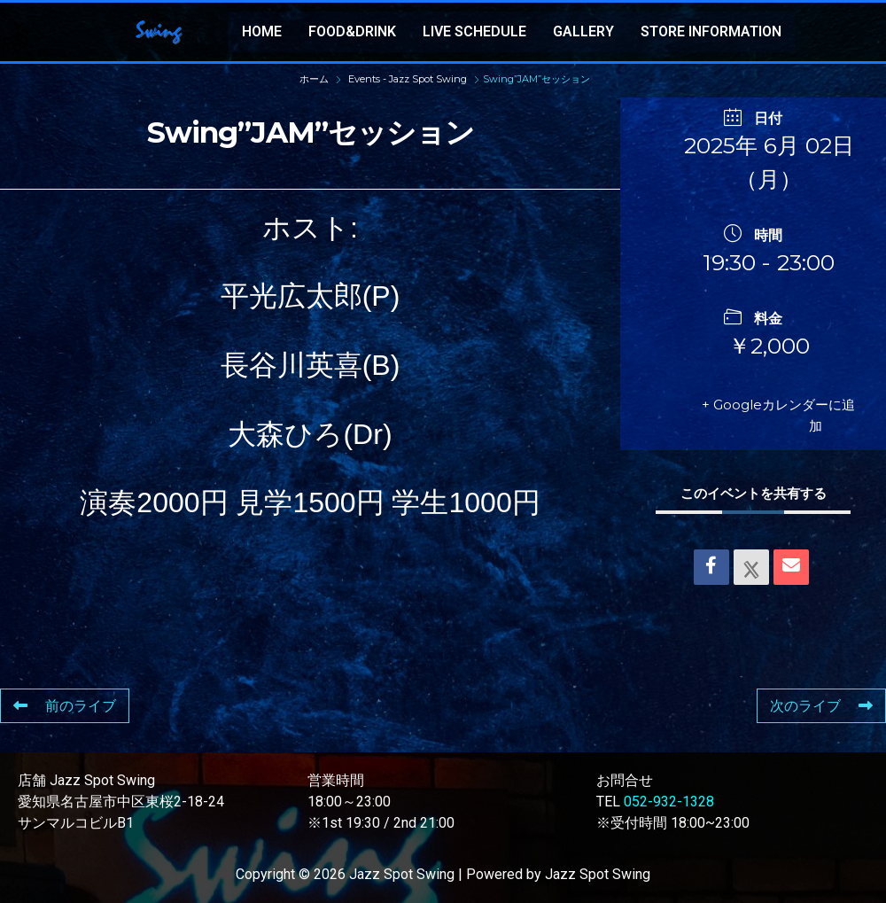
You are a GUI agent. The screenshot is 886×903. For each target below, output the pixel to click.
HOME (262, 31)
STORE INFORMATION (711, 31)
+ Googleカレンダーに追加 (778, 415)
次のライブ (821, 705)
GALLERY (583, 31)
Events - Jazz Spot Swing (407, 79)
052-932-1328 (669, 801)
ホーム (315, 79)
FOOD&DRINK (352, 31)
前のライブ (64, 705)
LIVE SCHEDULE (474, 31)
